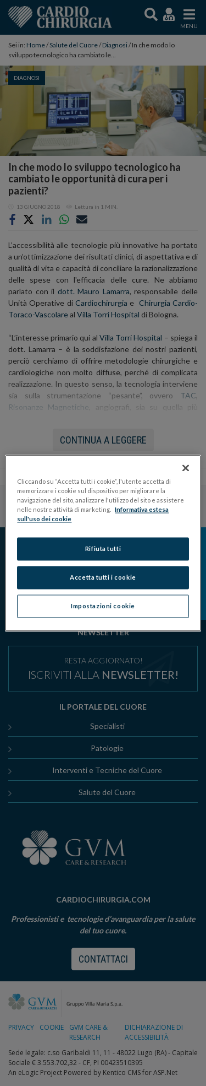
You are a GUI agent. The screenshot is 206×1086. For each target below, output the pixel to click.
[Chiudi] (186, 468)
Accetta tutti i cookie (103, 577)
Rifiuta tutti (103, 548)
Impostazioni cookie (103, 605)
